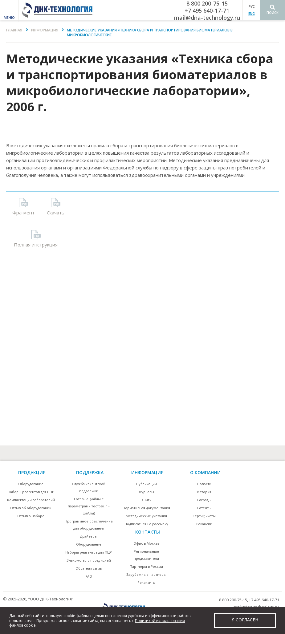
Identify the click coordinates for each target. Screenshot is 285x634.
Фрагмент (23, 212)
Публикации (146, 484)
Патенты (204, 508)
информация (147, 472)
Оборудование (30, 484)
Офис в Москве (146, 543)
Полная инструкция (36, 245)
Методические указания (146, 516)
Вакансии (204, 524)
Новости (204, 484)
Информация (44, 30)
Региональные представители (146, 555)
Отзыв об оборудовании (30, 508)
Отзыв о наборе (30, 516)
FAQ (88, 576)
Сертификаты (204, 516)
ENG (251, 13)
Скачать (55, 212)
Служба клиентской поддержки (88, 487)
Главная (14, 30)
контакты (147, 532)
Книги (146, 500)
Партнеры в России (146, 566)
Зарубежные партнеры (146, 574)
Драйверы (88, 536)
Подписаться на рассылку (146, 524)
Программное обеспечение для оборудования (89, 524)
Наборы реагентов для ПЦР (31, 492)
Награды (204, 500)
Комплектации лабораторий (31, 500)
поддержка (90, 472)
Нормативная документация (146, 508)
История (204, 492)
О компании (205, 472)
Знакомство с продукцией (89, 560)
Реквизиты (146, 582)
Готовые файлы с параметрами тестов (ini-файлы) (89, 506)
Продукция (32, 472)
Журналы (146, 492)
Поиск (273, 12)
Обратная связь (88, 568)
